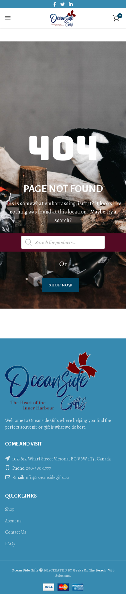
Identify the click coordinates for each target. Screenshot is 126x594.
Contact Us (15, 532)
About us (13, 521)
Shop (9, 509)
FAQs (10, 544)
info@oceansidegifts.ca (47, 477)
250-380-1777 (38, 468)
